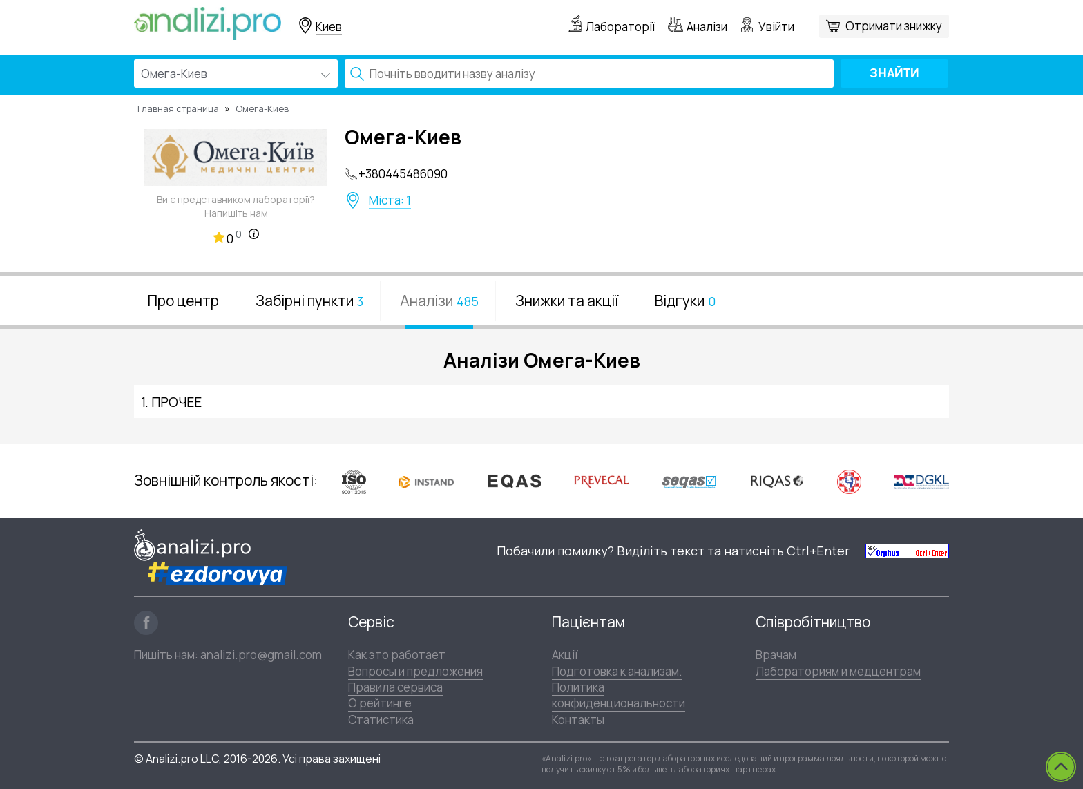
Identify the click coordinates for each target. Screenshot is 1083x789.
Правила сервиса (395, 687)
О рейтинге (380, 703)
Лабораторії (620, 27)
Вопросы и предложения (415, 671)
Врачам (776, 655)
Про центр (183, 300)
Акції (565, 655)
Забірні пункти (309, 300)
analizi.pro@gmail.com (261, 655)
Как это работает (396, 655)
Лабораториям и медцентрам (838, 671)
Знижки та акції (566, 300)
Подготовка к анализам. (617, 671)
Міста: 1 (390, 200)
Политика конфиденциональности (618, 695)
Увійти (776, 27)
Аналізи (707, 27)
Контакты (578, 720)
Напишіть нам (236, 213)
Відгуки (685, 300)
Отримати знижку (893, 26)
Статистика (381, 720)
